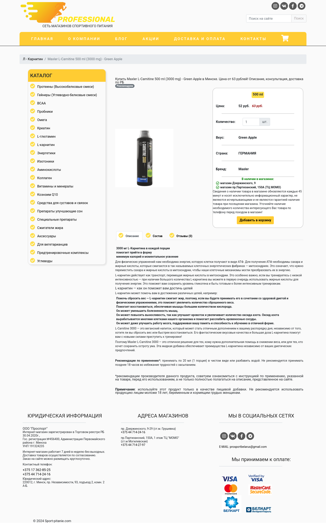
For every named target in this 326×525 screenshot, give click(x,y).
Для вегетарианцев (52, 244)
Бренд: (221, 169)
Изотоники (45, 161)
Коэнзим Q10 (47, 195)
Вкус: (220, 138)
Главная (42, 39)
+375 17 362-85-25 (37, 470)
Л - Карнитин (33, 59)
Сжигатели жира (50, 228)
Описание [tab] (132, 236)
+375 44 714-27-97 (133, 445)
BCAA (41, 103)
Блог (121, 39)
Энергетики (46, 153)
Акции (151, 39)
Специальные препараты (57, 220)
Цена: (220, 106)
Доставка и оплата (200, 39)
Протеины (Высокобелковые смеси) (65, 87)
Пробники (45, 112)
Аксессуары (46, 236)
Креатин (43, 128)
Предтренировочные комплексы (63, 253)
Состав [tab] (158, 236)
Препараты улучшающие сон (60, 211)
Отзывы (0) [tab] (184, 236)
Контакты (253, 39)
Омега (42, 120)
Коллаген (44, 178)
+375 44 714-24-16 (37, 474)
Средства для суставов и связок (62, 203)
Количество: (225, 122)
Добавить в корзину (255, 220)
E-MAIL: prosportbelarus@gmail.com (243, 447)
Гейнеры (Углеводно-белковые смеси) (67, 95)
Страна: (222, 153)
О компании (84, 39)
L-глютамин (46, 136)
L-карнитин (46, 145)
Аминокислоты (49, 170)
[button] (169, 132)
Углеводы (44, 261)
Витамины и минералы (55, 186)
